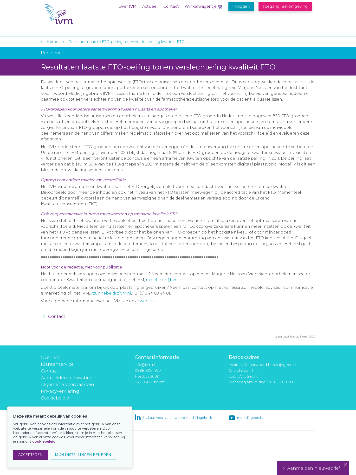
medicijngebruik (250, 418)
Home (52, 41)
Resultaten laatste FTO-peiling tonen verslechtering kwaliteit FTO (127, 41)
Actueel (150, 6)
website (148, 301)
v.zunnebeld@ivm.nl (111, 293)
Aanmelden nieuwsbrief (67, 377)
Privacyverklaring (60, 391)
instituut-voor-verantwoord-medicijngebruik (177, 418)
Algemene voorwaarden (67, 384)
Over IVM (127, 6)
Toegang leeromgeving (285, 6)
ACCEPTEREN (30, 455)
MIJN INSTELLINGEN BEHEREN (83, 455)
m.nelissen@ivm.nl (165, 279)
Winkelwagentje (201, 6)
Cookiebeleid (55, 398)
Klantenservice (57, 364)
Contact (171, 6)
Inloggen (241, 6)
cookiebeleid (44, 441)
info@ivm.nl (145, 364)
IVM (74, 14)
